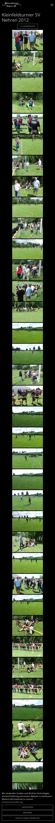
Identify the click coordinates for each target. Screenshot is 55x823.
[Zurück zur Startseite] (12, 5)
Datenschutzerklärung (12, 802)
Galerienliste (27, 26)
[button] (52, 5)
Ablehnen (27, 812)
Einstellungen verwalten (28, 818)
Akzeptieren (27, 807)
